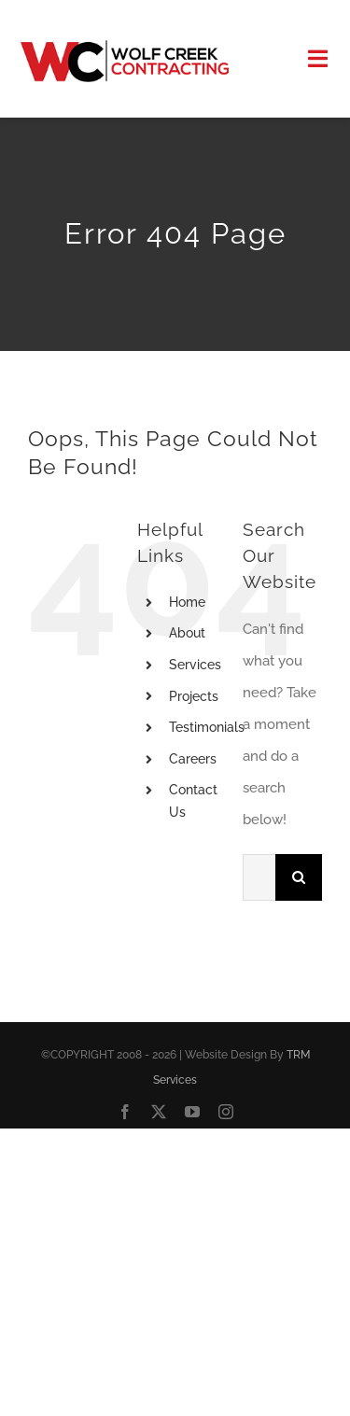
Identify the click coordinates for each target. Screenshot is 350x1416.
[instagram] (225, 1111)
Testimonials (207, 727)
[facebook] (125, 1111)
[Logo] (124, 46)
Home (187, 602)
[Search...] (259, 877)
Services (195, 664)
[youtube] (192, 1111)
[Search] (298, 877)
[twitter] (158, 1111)
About (187, 632)
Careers (193, 758)
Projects (193, 696)
